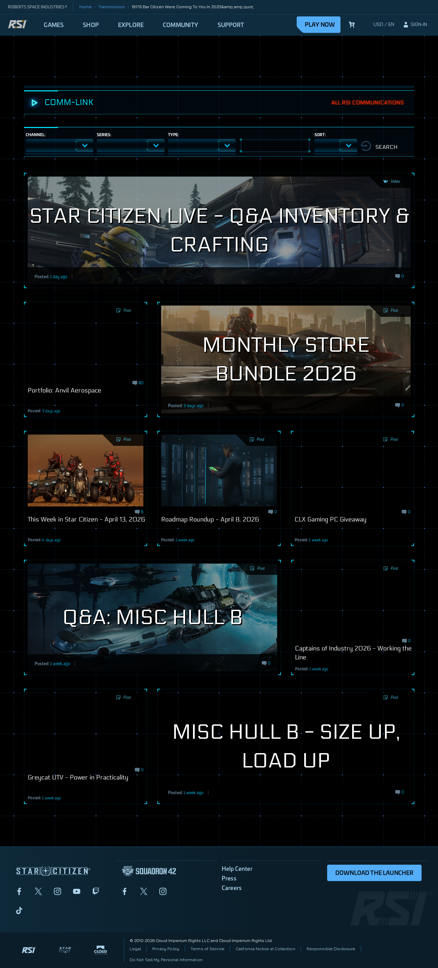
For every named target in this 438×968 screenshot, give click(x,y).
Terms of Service (207, 948)
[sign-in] (415, 24)
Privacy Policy (165, 948)
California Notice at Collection (265, 948)
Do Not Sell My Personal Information (166, 959)
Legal (135, 948)
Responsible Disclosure (331, 948)
